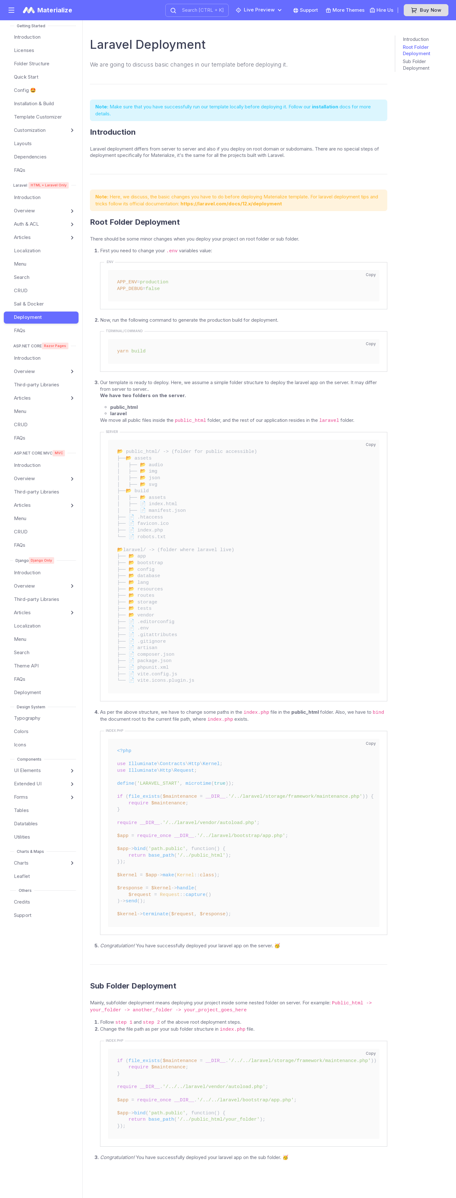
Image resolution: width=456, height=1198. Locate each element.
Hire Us (381, 10)
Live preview (255, 10)
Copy (371, 274)
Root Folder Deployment (416, 50)
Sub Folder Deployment (416, 64)
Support (305, 10)
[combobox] (197, 10)
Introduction (416, 39)
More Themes (345, 10)
